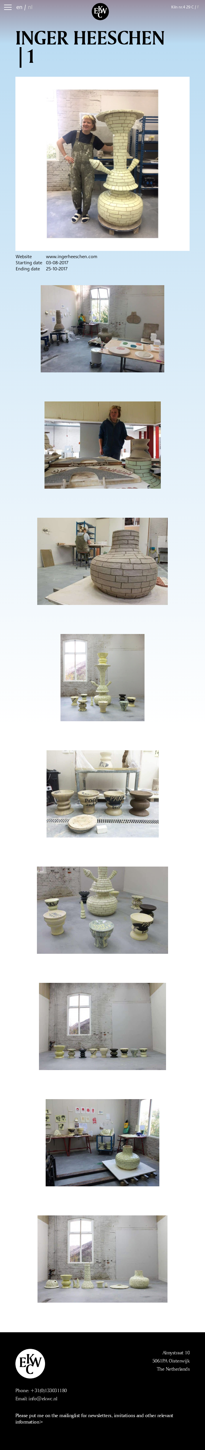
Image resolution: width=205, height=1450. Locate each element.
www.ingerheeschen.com (71, 256)
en (19, 7)
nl (30, 7)
